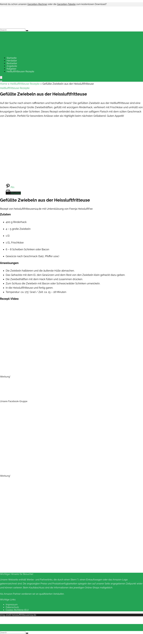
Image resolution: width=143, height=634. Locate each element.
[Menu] (1, 77)
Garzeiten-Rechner (37, 4)
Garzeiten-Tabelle (66, 4)
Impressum (12, 604)
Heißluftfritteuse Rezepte (25, 83)
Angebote (12, 66)
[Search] (27, 30)
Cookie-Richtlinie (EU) (17, 610)
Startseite (12, 58)
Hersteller (12, 60)
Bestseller (12, 63)
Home (3, 83)
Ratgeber (11, 68)
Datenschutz (12, 607)
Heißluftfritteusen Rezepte (20, 71)
